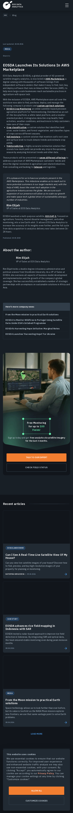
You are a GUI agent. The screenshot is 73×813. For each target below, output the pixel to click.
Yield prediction (15, 146)
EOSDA (13, 5)
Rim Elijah (22, 257)
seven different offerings (52, 157)
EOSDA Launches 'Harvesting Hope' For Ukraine (30, 334)
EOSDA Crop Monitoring (19, 109)
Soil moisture (13, 136)
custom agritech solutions (50, 105)
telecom (38, 167)
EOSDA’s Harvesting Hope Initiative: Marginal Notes (32, 328)
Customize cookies (37, 800)
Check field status (36, 467)
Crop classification (17, 127)
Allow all (36, 790)
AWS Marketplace (54, 79)
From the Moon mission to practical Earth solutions (32, 314)
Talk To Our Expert (36, 457)
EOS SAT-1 (50, 216)
